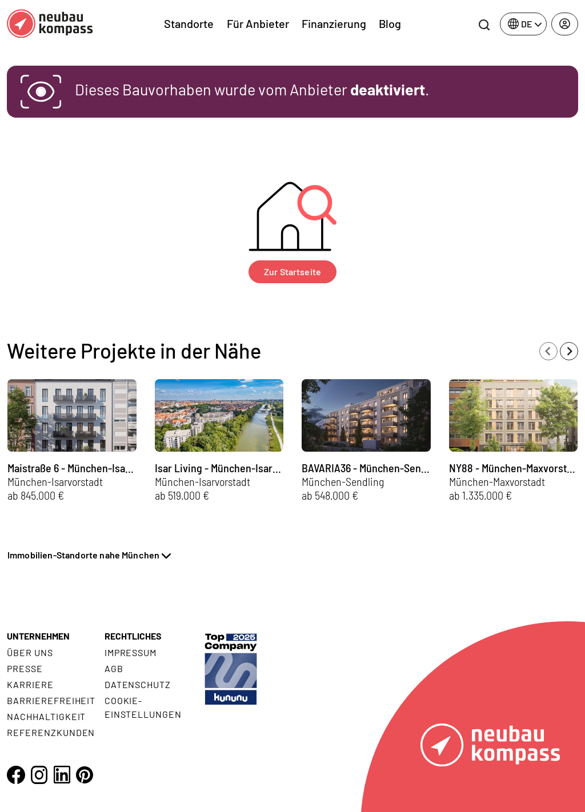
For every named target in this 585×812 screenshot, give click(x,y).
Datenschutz (138, 684)
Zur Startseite (292, 271)
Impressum (131, 652)
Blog (390, 23)
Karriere (30, 684)
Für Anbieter (258, 23)
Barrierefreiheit (51, 700)
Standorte (189, 23)
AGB (114, 668)
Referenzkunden (51, 732)
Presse (25, 668)
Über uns (30, 652)
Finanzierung (334, 23)
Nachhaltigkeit (46, 716)
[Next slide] (569, 351)
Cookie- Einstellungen (143, 707)
